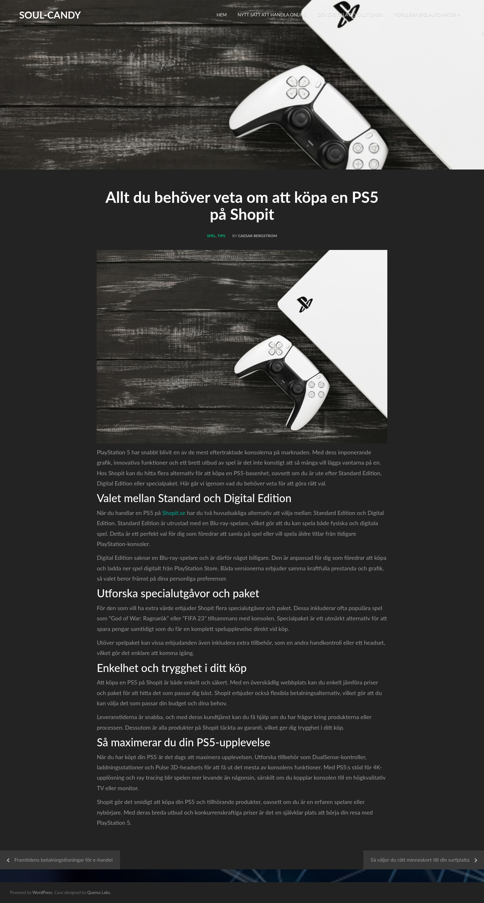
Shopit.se (173, 512)
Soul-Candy (50, 15)
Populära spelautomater (427, 14)
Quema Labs (98, 892)
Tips (221, 235)
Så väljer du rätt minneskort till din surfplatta (420, 860)
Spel (211, 235)
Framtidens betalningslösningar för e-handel (63, 860)
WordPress (42, 892)
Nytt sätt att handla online (272, 14)
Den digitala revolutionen (350, 14)
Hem (221, 14)
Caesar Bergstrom (257, 235)
